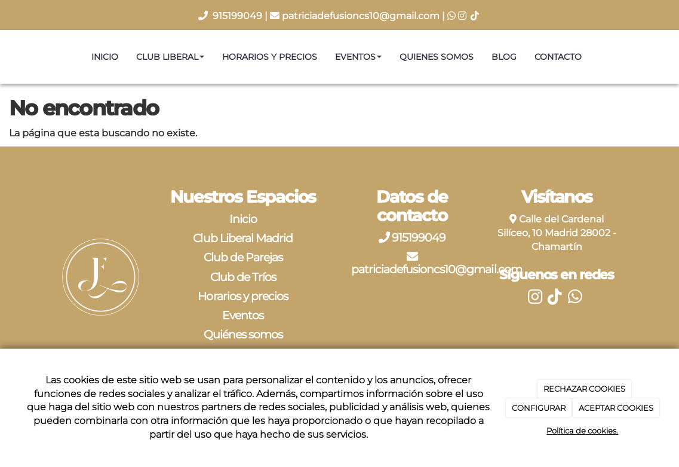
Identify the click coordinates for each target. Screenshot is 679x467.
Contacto (558, 56)
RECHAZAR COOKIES (584, 388)
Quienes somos (437, 56)
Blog (504, 56)
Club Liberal (170, 56)
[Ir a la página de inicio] (6, 57)
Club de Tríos (243, 277)
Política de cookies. (582, 430)
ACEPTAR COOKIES (616, 408)
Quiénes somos (243, 334)
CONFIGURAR (539, 408)
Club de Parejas (243, 257)
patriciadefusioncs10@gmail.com (361, 16)
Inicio (104, 56)
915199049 (239, 16)
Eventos (358, 56)
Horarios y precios (269, 56)
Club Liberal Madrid (243, 238)
